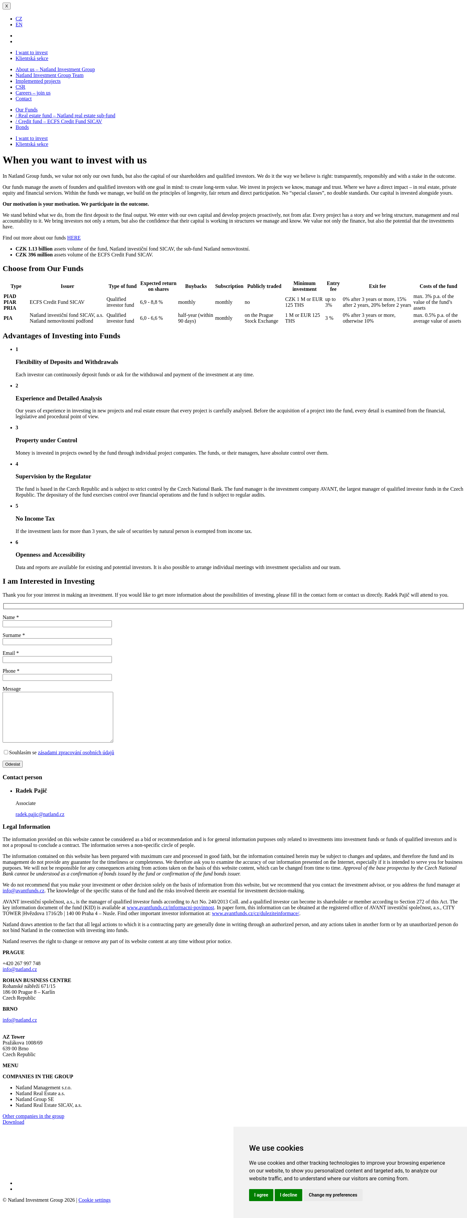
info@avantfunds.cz (23, 900)
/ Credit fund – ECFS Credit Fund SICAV (59, 121)
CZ (19, 18)
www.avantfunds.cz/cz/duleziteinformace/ (255, 923)
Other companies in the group (33, 1126)
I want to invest (32, 52)
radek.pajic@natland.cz (40, 824)
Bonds (22, 127)
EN (19, 24)
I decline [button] (288, 1195)
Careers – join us (33, 93)
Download (13, 1131)
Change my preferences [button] (333, 1195)
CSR (20, 87)
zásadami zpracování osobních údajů (76, 762)
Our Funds (27, 109)
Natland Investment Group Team (50, 75)
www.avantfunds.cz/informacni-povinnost (170, 917)
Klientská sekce (32, 58)
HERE (74, 237)
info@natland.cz (20, 979)
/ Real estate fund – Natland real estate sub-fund (65, 115)
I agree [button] (261, 1195)
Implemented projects (38, 81)
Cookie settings (94, 1209)
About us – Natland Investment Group (55, 69)
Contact (24, 98)
